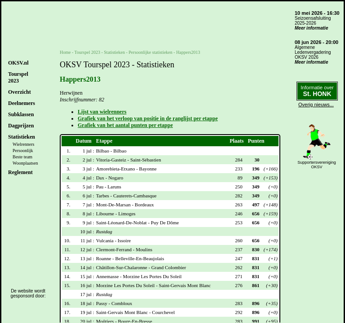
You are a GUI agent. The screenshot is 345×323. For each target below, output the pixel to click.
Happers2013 (188, 52)
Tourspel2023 (18, 77)
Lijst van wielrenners (102, 112)
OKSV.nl (18, 63)
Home (65, 52)
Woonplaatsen (25, 163)
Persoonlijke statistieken (150, 52)
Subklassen (21, 114)
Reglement (20, 172)
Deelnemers (21, 103)
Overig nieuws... (316, 104)
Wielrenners (23, 144)
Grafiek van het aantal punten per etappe (125, 125)
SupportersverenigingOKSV (316, 164)
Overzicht (19, 92)
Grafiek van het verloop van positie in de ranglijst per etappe (148, 118)
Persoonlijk (23, 150)
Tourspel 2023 (87, 52)
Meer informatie (311, 28)
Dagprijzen (21, 125)
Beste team (22, 156)
